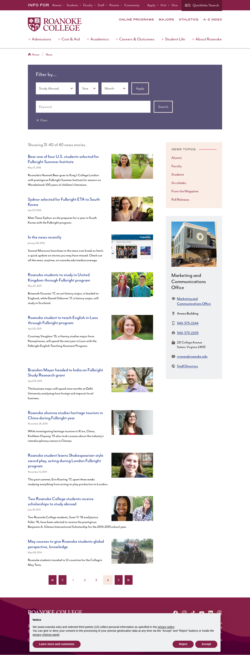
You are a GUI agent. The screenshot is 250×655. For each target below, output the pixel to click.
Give (175, 5)
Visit (163, 5)
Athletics (188, 19)
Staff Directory (187, 366)
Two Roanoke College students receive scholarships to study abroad (61, 501)
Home (35, 55)
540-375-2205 (187, 333)
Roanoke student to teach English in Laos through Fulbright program (63, 320)
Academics (99, 39)
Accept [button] (206, 644)
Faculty (88, 5)
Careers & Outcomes (136, 39)
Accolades (178, 183)
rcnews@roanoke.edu (192, 356)
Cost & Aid (71, 39)
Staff (101, 5)
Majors (166, 19)
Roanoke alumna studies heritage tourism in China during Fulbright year (65, 415)
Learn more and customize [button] (56, 644)
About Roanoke (208, 39)
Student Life (175, 39)
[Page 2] (85, 580)
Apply (151, 5)
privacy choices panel (46, 634)
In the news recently (44, 237)
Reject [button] (183, 644)
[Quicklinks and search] (202, 5)
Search (163, 107)
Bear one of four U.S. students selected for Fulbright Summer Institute (63, 159)
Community (131, 5)
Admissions (41, 39)
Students (72, 5)
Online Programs (136, 19)
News (49, 55)
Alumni (57, 5)
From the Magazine (184, 191)
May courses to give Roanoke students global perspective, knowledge (66, 544)
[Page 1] (73, 580)
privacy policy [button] (166, 627)
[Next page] (119, 580)
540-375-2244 (187, 323)
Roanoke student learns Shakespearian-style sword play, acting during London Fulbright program (65, 460)
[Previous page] (62, 580)
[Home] (55, 24)
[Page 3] (96, 580)
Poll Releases (180, 199)
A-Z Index (212, 19)
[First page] (53, 580)
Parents (114, 5)
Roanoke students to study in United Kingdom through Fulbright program (59, 277)
